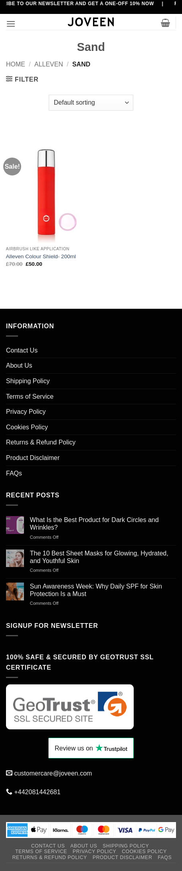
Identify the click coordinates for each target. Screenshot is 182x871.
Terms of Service (29, 396)
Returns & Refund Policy (40, 442)
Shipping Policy (27, 381)
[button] (11, 23)
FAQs (14, 473)
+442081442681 (37, 792)
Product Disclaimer (32, 457)
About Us (19, 365)
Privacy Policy (26, 411)
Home (15, 64)
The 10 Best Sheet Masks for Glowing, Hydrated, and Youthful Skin (99, 557)
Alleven (48, 64)
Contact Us (22, 350)
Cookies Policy (27, 427)
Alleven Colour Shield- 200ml (41, 256)
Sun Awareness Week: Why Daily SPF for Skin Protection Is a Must (96, 590)
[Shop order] (91, 103)
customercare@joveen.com (53, 773)
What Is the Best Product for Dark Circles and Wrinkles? (94, 523)
